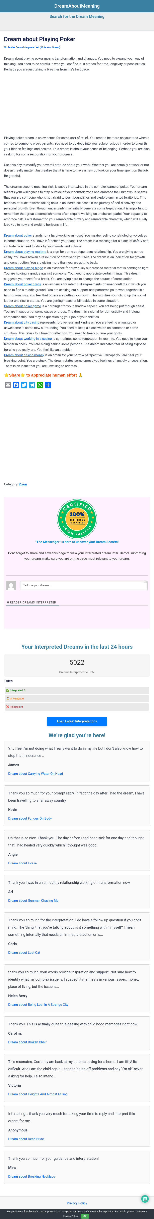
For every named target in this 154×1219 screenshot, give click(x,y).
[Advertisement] (77, 105)
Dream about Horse (22, 863)
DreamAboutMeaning (77, 6)
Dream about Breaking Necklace (31, 1176)
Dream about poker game (22, 306)
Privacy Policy (77, 1203)
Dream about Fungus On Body (30, 818)
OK (85, 1216)
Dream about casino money (24, 355)
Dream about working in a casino (28, 339)
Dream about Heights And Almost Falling (38, 1094)
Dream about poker (18, 235)
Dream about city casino (21, 322)
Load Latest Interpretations (77, 721)
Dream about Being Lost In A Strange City (38, 1005)
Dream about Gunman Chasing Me (33, 901)
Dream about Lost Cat (24, 953)
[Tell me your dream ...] (84, 585)
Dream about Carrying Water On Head (35, 774)
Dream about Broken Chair (27, 1042)
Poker (23, 484)
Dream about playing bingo (23, 268)
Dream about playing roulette (25, 252)
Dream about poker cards (22, 284)
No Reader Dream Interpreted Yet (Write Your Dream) (32, 47)
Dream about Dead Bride (26, 1139)
